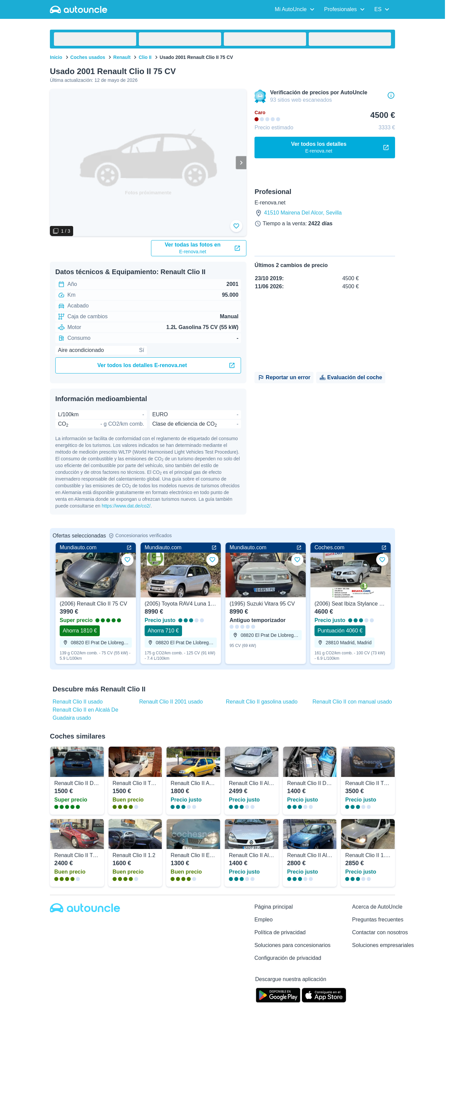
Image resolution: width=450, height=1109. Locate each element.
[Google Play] (278, 993)
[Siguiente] (241, 162)
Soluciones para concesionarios (292, 944)
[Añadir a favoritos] (236, 226)
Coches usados (87, 57)
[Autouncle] (85, 907)
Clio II (145, 57)
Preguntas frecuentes (377, 919)
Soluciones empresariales (383, 944)
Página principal (273, 906)
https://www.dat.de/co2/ (126, 505)
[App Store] (324, 993)
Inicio (56, 57)
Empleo (263, 919)
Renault (121, 57)
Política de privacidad (280, 932)
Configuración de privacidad (287, 957)
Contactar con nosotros (380, 932)
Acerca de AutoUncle (377, 906)
